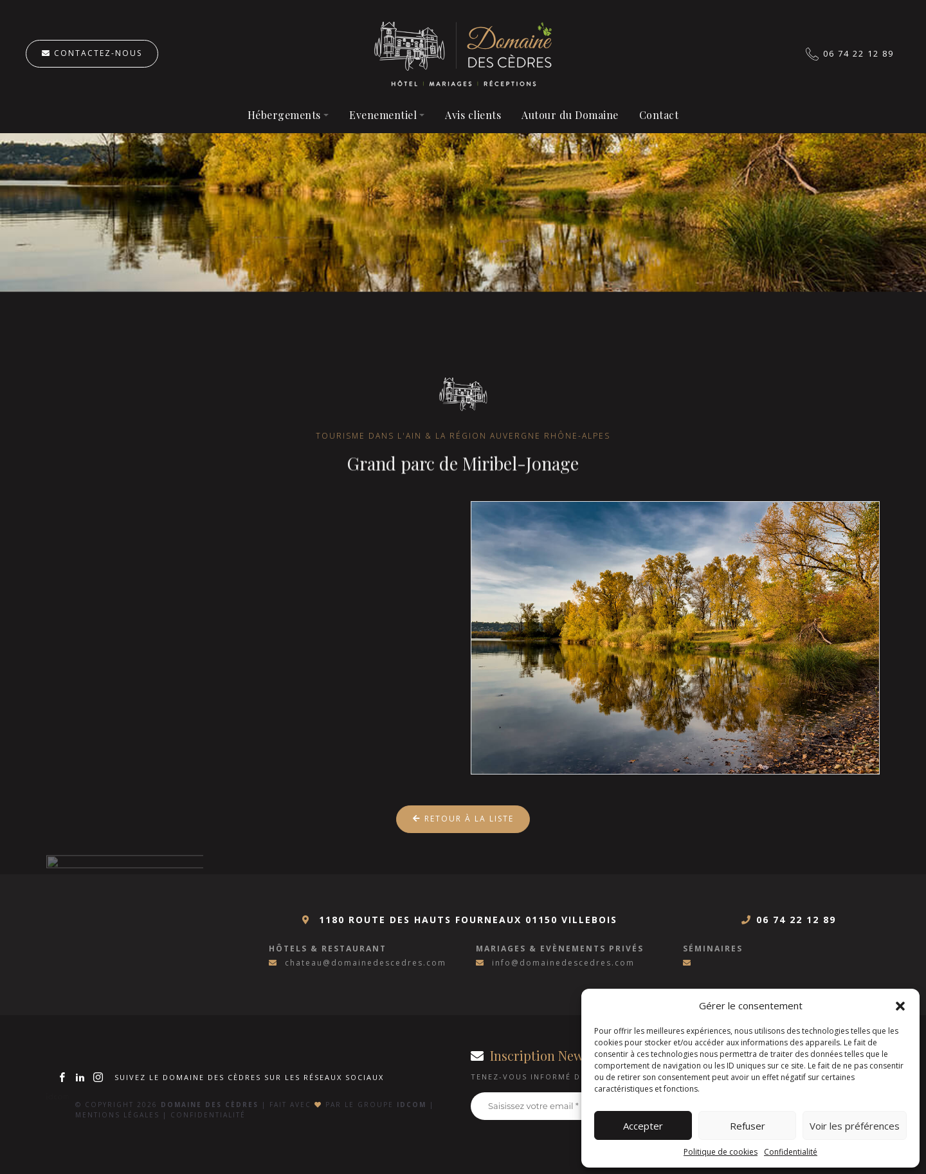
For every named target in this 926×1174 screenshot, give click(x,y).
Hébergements (284, 115)
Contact (659, 115)
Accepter (643, 1125)
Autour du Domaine (570, 115)
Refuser (747, 1125)
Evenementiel (383, 115)
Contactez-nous (92, 53)
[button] (900, 1005)
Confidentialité (790, 1151)
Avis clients (473, 115)
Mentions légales (117, 1114)
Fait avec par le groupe (347, 1104)
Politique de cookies (721, 1151)
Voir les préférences (855, 1125)
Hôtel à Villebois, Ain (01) (463, 54)
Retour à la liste (463, 818)
